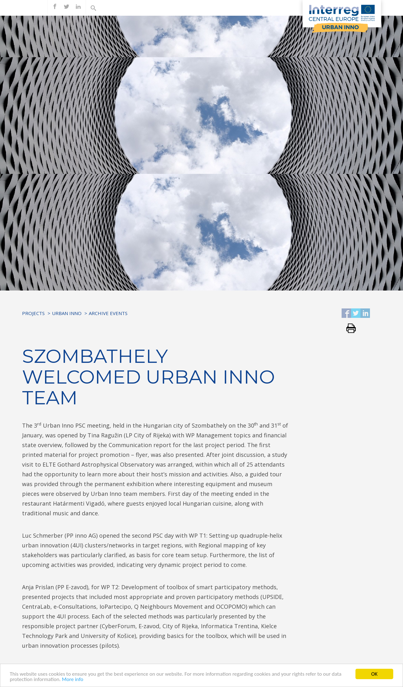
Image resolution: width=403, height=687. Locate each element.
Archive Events (108, 313)
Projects (33, 313)
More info (72, 680)
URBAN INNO (67, 313)
